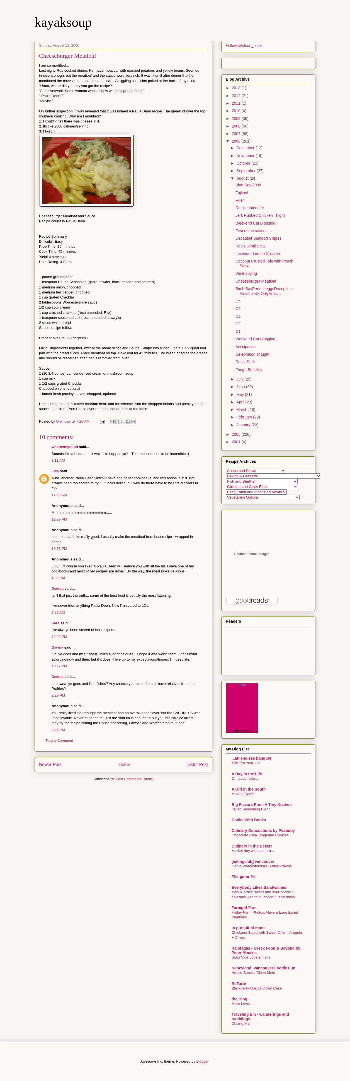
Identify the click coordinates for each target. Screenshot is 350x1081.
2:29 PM (58, 695)
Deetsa (58, 588)
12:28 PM (59, 637)
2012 (237, 95)
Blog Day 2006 (248, 185)
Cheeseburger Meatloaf (255, 281)
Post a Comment (59, 740)
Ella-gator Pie (244, 877)
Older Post (197, 764)
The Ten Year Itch (246, 763)
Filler (239, 200)
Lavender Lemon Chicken (257, 253)
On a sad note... (245, 778)
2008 (237, 126)
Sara (55, 623)
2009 (237, 118)
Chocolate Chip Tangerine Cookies (260, 835)
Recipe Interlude (249, 208)
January (243, 425)
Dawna (57, 647)
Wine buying (246, 273)
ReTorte (239, 983)
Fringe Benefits (248, 369)
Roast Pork (245, 362)
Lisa (55, 471)
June (241, 386)
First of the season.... (253, 230)
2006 (237, 141)
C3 (237, 316)
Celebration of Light (252, 354)
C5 (237, 301)
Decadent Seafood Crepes (258, 238)
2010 (237, 111)
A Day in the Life (247, 774)
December (245, 148)
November (245, 155)
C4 (237, 308)
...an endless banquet (251, 758)
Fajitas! (241, 193)
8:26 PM (58, 730)
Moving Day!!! (243, 794)
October (243, 163)
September (246, 170)
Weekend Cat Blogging (255, 223)
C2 (237, 324)
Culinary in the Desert (252, 846)
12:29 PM (59, 519)
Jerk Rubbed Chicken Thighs (260, 215)
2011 (237, 103)
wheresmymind (65, 447)
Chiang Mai (241, 1023)
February (244, 417)
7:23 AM (58, 612)
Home (124, 764)
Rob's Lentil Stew (250, 246)
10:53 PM (59, 548)
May (240, 394)
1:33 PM (58, 578)
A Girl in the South (249, 789)
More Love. (241, 1003)
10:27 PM (59, 666)
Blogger (202, 1061)
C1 (237, 331)
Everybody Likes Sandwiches (259, 887)
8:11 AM (58, 460)
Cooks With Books (249, 820)
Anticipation (245, 347)
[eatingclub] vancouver (253, 861)
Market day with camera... (253, 851)
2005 (237, 434)
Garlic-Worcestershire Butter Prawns (262, 866)
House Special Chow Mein (253, 973)
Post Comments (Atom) (134, 779)
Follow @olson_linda (244, 45)
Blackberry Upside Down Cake (257, 988)
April (240, 402)
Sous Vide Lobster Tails (251, 957)
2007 (237, 133)
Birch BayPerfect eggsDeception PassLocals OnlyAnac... (263, 291)
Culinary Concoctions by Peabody (263, 830)
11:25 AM (59, 495)
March (242, 409)
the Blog (239, 999)
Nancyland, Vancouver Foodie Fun (263, 968)
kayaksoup (63, 22)
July (240, 379)
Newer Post (50, 764)
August (242, 178)
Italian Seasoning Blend (251, 809)
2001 (237, 442)
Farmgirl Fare (244, 908)
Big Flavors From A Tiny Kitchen (262, 804)
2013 (237, 88)
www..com (241, 685)
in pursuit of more (248, 928)
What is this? (242, 731)
